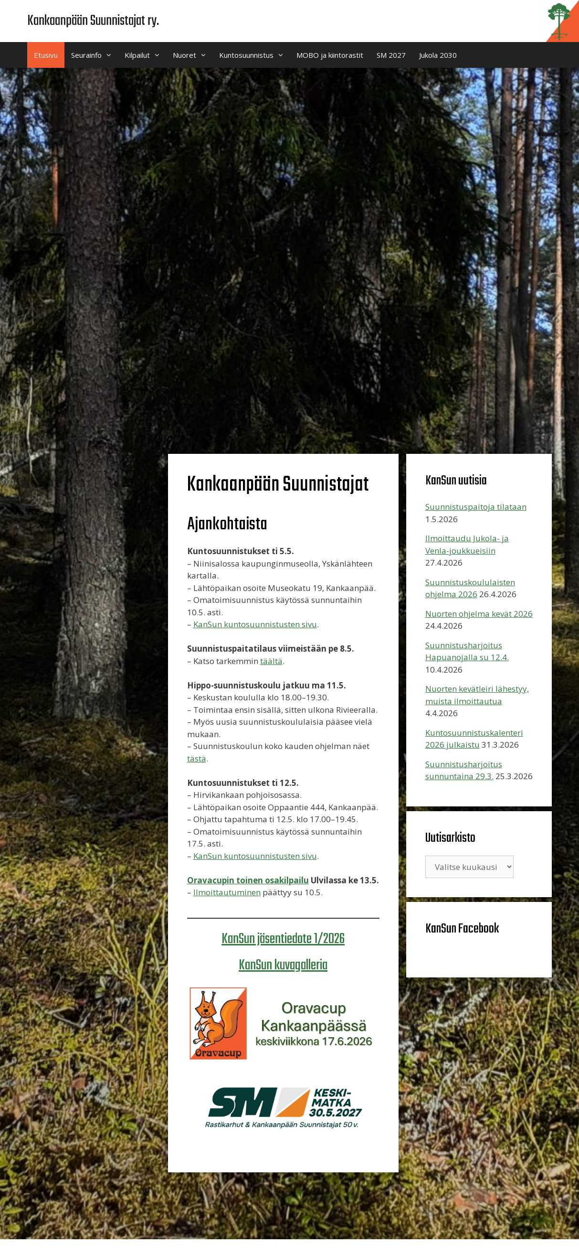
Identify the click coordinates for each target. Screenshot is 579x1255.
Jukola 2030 (438, 55)
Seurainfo (94, 55)
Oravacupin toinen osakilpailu (248, 880)
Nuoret (192, 55)
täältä (271, 660)
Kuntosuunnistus (254, 55)
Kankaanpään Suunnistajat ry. (93, 21)
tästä (196, 758)
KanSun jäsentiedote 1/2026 (283, 939)
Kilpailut (145, 55)
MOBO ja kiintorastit (329, 55)
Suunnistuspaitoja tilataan (475, 506)
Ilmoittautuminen (227, 892)
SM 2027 (391, 55)
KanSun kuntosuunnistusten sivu (255, 624)
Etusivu (46, 55)
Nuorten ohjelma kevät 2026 (479, 613)
